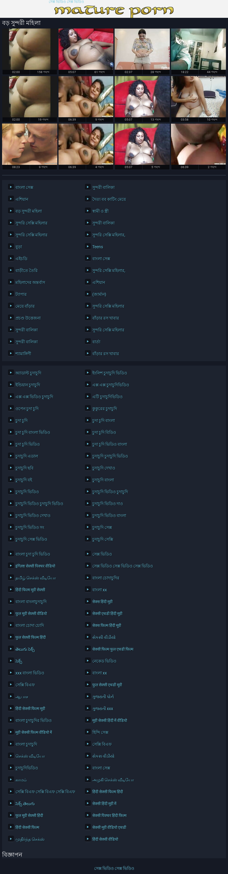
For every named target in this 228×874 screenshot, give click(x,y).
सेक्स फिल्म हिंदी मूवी (106, 625)
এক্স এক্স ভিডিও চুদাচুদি (34, 396)
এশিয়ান (21, 199)
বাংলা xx (99, 589)
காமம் (21, 779)
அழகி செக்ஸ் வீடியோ (113, 779)
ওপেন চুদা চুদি (27, 408)
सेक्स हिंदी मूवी (102, 601)
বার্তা (96, 341)
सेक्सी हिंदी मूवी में (104, 803)
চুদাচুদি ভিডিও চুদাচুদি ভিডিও (39, 503)
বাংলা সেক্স (24, 187)
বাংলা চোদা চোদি (29, 625)
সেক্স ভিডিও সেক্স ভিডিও (66, 2)
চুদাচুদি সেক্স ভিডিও (31, 539)
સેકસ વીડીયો (103, 756)
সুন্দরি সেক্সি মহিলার (31, 223)
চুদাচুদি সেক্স (102, 527)
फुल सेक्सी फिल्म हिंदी (30, 637)
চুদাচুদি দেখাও (103, 468)
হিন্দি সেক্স (100, 732)
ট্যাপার (21, 294)
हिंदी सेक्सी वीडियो (105, 839)
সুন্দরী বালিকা (103, 187)
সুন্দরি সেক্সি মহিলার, (108, 235)
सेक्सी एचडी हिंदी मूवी (107, 613)
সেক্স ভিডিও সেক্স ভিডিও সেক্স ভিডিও (122, 566)
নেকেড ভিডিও (104, 661)
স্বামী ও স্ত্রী (100, 211)
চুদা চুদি (21, 420)
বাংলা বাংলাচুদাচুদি (31, 601)
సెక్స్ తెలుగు (25, 803)
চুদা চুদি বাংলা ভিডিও (32, 432)
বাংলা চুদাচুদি (26, 744)
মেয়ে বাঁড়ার (25, 306)
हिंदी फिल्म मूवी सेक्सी (30, 589)
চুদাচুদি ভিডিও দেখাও (32, 515)
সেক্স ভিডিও (102, 554)
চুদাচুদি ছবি (24, 468)
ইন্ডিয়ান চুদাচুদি (27, 385)
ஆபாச (21, 696)
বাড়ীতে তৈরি (26, 270)
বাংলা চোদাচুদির (105, 578)
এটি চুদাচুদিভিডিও (107, 396)
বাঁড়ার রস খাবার (105, 318)
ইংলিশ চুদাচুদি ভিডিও (109, 373)
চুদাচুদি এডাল (26, 456)
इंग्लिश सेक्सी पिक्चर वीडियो (35, 566)
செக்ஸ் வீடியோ (30, 756)
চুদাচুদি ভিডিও (27, 491)
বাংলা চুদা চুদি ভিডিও (32, 554)
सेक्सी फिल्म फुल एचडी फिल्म (112, 649)
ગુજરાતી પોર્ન (103, 696)
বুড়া (18, 246)
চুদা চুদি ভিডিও (27, 444)
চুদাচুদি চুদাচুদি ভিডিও (110, 456)
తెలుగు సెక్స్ (25, 649)
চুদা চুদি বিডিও (104, 432)
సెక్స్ (18, 661)
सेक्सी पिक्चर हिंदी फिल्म (109, 815)
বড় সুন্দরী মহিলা (28, 211)
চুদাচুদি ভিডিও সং (29, 527)
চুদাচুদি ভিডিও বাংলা (109, 515)
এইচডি (21, 258)
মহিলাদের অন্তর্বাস (30, 282)
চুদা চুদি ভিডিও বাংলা (109, 444)
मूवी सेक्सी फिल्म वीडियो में (33, 732)
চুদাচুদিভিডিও (26, 768)
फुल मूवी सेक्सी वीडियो (31, 613)
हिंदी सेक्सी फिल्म (27, 827)
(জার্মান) (99, 294)
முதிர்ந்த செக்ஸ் (30, 839)
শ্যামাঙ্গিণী (23, 353)
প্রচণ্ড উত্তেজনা (28, 318)
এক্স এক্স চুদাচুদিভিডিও (110, 385)
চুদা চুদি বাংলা (103, 420)
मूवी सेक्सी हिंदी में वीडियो (109, 720)
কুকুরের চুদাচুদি (104, 408)
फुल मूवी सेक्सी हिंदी (29, 815)
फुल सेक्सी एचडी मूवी (107, 684)
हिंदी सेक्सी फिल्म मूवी (30, 708)
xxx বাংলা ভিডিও (29, 673)
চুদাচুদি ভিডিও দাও (107, 503)
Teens (97, 246)
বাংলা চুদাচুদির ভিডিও (33, 720)
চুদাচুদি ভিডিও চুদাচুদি (110, 491)
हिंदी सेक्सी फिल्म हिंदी (107, 791)
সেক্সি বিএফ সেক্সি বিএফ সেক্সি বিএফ (45, 791)
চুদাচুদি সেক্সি (102, 539)
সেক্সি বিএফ (25, 684)
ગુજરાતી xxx (102, 708)
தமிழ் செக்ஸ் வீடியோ (35, 578)
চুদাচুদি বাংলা (103, 480)
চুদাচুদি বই (23, 480)
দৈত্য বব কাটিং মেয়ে (109, 199)
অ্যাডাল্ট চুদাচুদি (28, 373)
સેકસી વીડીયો (104, 637)
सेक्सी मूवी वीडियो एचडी (109, 827)
